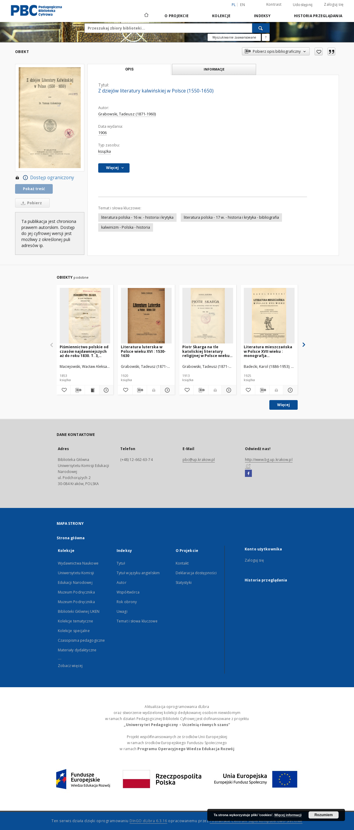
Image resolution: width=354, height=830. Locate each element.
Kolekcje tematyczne (75, 621)
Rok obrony (127, 601)
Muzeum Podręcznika (76, 592)
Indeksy (262, 15)
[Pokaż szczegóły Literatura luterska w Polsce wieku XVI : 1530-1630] (167, 390)
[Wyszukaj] (261, 28)
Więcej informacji (288, 815)
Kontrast (273, 4)
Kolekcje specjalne (74, 630)
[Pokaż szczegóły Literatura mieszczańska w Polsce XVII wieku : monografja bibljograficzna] (289, 390)
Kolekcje (221, 15)
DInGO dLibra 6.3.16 (148, 820)
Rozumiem (324, 815)
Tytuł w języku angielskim (138, 572)
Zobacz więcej (70, 665)
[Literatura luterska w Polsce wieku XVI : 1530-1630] (146, 316)
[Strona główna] (146, 15)
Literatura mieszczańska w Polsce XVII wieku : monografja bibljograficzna (268, 351)
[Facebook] (248, 473)
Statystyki (184, 582)
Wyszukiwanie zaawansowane (234, 37)
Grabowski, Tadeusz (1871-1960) (127, 114)
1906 (102, 132)
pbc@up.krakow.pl (199, 459)
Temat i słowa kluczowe (137, 621)
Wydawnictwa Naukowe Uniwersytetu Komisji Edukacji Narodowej (78, 573)
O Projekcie (176, 15)
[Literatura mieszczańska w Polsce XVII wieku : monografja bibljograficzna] (269, 316)
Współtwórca (128, 592)
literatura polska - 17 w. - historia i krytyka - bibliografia (231, 217)
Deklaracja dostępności (196, 572)
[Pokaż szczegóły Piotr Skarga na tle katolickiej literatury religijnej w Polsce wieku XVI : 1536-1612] (228, 390)
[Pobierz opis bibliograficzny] (78, 390)
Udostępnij (303, 4)
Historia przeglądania (318, 15)
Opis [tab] (129, 69)
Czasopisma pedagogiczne (81, 640)
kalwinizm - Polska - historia (125, 227)
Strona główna (71, 537)
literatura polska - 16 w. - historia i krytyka (137, 217)
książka (104, 151)
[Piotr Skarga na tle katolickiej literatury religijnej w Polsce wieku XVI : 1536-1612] (208, 316)
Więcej (283, 404)
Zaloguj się (333, 4)
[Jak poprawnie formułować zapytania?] (266, 37)
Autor (122, 582)
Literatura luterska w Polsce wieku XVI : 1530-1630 (143, 351)
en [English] (242, 5)
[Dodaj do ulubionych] (319, 51)
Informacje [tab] (214, 69)
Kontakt (182, 563)
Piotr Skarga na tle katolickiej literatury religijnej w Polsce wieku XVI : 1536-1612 (206, 351)
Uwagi (122, 611)
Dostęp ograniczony (44, 177)
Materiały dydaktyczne (77, 650)
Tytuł (121, 563)
